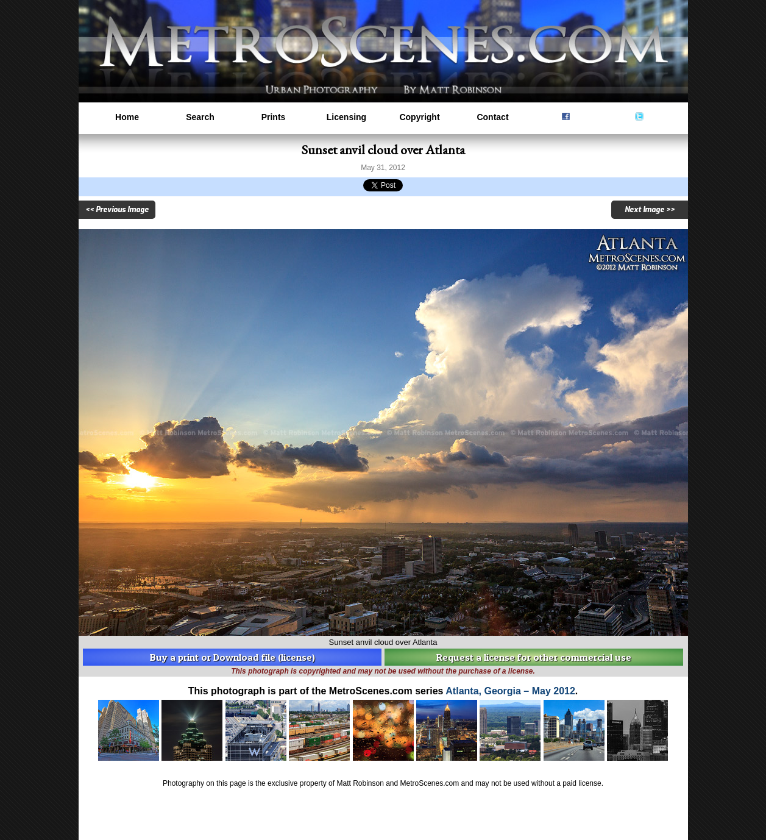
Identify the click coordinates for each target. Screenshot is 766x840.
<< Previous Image (117, 210)
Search (200, 117)
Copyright (419, 117)
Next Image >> (650, 210)
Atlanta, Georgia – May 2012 (510, 691)
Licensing (346, 117)
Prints (273, 117)
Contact (492, 117)
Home (127, 117)
